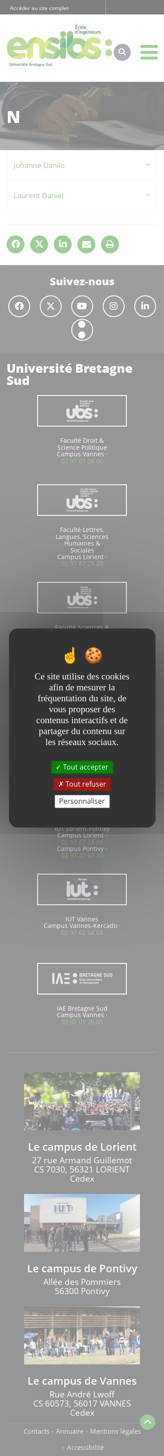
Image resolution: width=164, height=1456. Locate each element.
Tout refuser (82, 784)
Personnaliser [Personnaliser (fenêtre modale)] (82, 801)
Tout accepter (82, 767)
